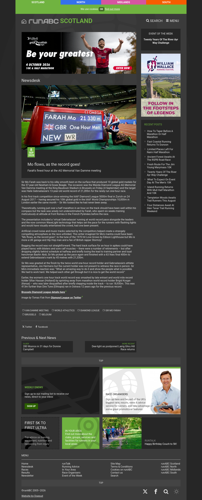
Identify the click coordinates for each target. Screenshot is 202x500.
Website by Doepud (32, 495)
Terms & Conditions (122, 466)
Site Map (116, 463)
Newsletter (27, 475)
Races (24, 469)
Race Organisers (71, 472)
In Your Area (69, 469)
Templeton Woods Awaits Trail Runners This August (161, 199)
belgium (45, 314)
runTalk (66, 463)
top (101, 361)
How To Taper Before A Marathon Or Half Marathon (160, 134)
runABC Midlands (171, 469)
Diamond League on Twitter (66, 297)
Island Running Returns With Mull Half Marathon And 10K (160, 190)
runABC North (169, 466)
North (81, 2)
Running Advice (70, 466)
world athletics (63, 310)
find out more (112, 9)
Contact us (117, 472)
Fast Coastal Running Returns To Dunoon (159, 143)
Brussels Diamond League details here (43, 292)
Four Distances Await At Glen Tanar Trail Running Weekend (160, 208)
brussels (29, 314)
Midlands (123, 2)
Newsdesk (27, 466)
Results (25, 472)
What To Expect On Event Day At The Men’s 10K (161, 181)
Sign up (31, 406)
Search (114, 475)
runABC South (169, 472)
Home (24, 463)
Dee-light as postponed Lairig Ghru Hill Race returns (110, 347)
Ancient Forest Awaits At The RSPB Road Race (161, 158)
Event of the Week (72, 475)
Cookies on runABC (121, 469)
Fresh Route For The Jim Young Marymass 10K (161, 166)
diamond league (89, 310)
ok (101, 9)
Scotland (38, 2)
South (166, 2)
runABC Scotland (170, 463)
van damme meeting (35, 310)
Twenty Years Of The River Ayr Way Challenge (162, 173)
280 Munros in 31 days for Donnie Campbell (47, 347)
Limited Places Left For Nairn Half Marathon (160, 151)
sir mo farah (112, 310)
